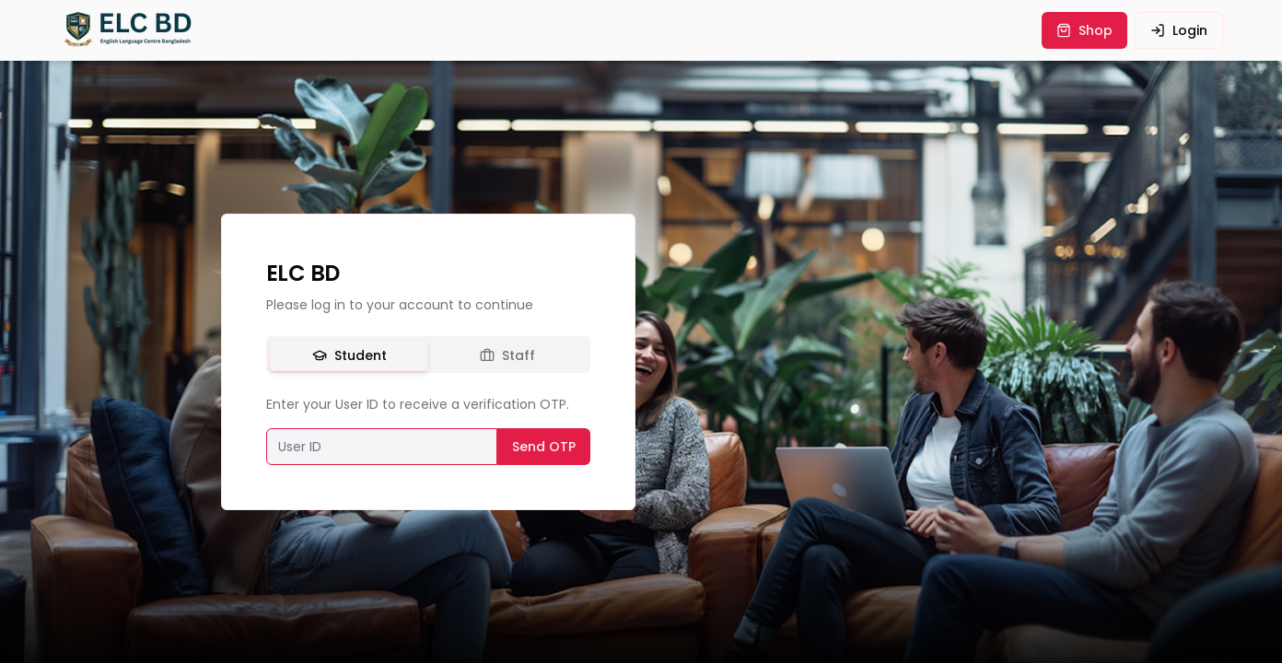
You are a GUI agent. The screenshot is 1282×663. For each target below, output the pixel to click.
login (1178, 30)
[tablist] (428, 354)
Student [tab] (349, 355)
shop (1084, 30)
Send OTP (544, 446)
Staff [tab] (507, 355)
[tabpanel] (428, 430)
